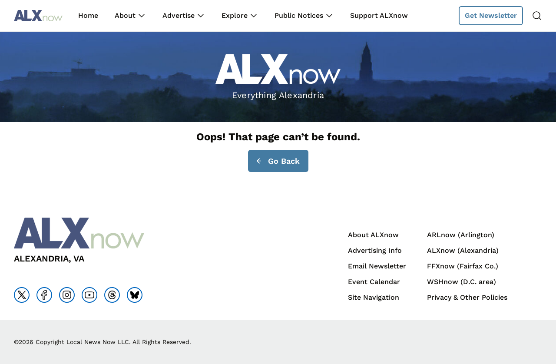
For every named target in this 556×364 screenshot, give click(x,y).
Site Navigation (373, 297)
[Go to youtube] (89, 295)
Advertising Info (375, 250)
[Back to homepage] (38, 16)
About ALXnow (373, 235)
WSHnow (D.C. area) (461, 282)
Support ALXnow (379, 15)
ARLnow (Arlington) (460, 235)
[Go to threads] (112, 295)
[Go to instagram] (67, 295)
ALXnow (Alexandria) (463, 250)
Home (88, 15)
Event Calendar (374, 282)
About (125, 15)
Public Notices (299, 15)
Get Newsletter (491, 15)
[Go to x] (22, 295)
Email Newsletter (377, 266)
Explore (235, 15)
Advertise (178, 15)
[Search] (537, 15)
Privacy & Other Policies (467, 297)
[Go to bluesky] (134, 295)
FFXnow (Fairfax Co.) (462, 266)
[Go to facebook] (44, 295)
